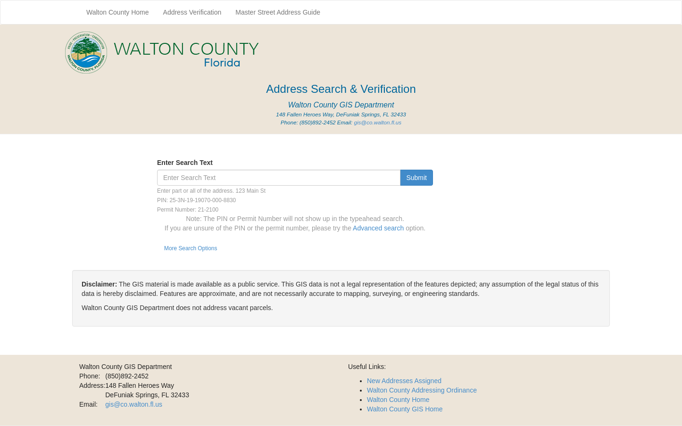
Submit (416, 177)
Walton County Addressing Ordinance (422, 390)
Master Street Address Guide (277, 12)
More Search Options (190, 248)
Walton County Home (117, 12)
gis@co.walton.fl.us (377, 122)
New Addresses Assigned (404, 381)
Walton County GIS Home (405, 409)
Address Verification (192, 12)
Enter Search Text (185, 162)
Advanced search (379, 228)
